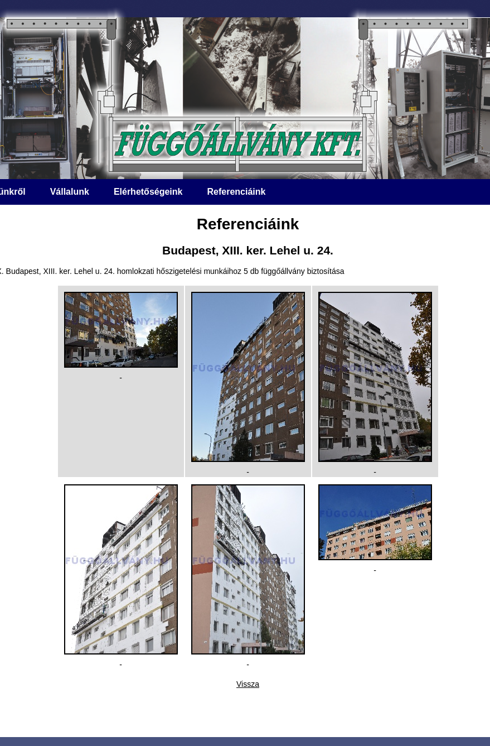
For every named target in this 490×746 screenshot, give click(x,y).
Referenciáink (236, 191)
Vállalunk (69, 191)
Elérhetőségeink (148, 191)
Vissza (247, 684)
